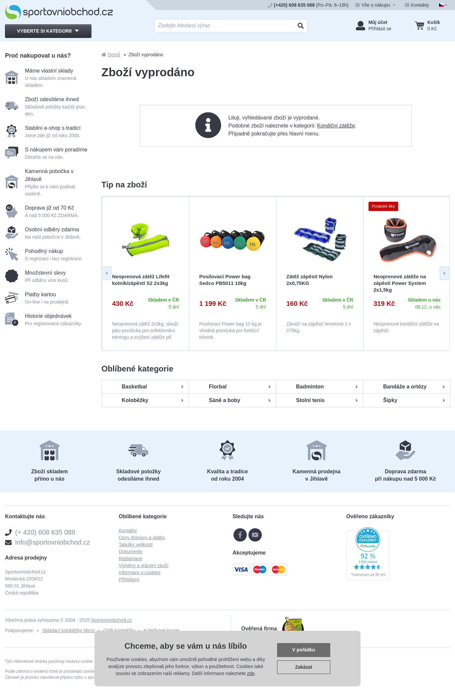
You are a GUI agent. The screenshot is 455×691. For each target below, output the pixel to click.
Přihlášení (129, 579)
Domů (110, 54)
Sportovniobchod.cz (111, 620)
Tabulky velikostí (136, 544)
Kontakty (128, 530)
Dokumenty (130, 551)
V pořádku (303, 649)
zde (251, 673)
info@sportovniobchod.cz (52, 542)
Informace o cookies (139, 572)
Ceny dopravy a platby (142, 537)
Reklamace (130, 558)
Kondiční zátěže (336, 125)
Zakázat (303, 667)
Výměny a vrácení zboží (143, 565)
